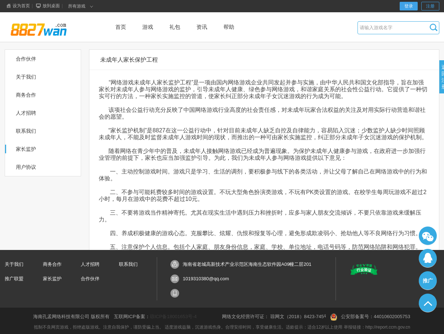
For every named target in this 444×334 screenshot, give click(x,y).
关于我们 (14, 264)
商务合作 (52, 264)
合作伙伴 (90, 278)
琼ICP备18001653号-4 (173, 316)
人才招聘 (90, 264)
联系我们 (128, 264)
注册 (430, 6)
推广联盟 (14, 278)
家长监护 (52, 278)
